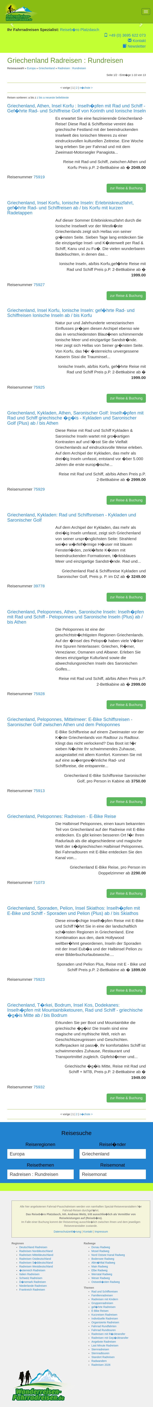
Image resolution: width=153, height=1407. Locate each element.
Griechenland (47, 68)
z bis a (41, 97)
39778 (39, 586)
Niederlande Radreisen (33, 1285)
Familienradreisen (102, 1295)
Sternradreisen (100, 1349)
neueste (50, 97)
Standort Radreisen (103, 1357)
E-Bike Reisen (100, 1310)
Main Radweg (99, 1266)
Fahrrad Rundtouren (103, 1330)
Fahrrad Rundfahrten (103, 1326)
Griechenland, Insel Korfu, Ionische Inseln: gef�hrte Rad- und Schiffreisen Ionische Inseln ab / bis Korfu (71, 313)
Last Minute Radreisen (104, 1345)
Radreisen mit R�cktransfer (108, 1333)
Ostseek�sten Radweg (105, 1281)
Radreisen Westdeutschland (36, 1266)
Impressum (101, 1231)
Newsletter (134, 46)
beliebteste (62, 97)
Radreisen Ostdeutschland (35, 1258)
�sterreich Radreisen (32, 1270)
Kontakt (137, 41)
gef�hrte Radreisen (103, 1306)
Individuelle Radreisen (104, 1318)
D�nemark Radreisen (32, 1281)
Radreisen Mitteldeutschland (36, 1254)
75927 (39, 284)
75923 (39, 979)
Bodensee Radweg (102, 1258)
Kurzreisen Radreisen (104, 1314)
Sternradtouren (100, 1353)
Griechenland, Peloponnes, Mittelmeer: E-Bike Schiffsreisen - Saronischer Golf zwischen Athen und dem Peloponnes (70, 722)
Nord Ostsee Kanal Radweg (108, 1254)
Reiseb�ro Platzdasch (79, 30)
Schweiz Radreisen (30, 1278)
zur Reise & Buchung (126, 188)
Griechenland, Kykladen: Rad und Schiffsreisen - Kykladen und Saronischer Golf (71, 517)
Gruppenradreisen (102, 1303)
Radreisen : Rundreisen (72, 68)
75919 (39, 177)
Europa (31, 68)
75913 (39, 790)
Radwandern (99, 1360)
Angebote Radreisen (103, 1341)
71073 (39, 882)
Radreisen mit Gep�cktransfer (109, 1337)
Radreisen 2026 (100, 1364)
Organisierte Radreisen (105, 1322)
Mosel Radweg (100, 1251)
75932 (39, 1087)
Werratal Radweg (101, 1274)
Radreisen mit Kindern (104, 1299)
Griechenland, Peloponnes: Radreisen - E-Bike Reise (61, 816)
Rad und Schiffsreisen (104, 1291)
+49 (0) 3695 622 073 (125, 35)
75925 (39, 387)
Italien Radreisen (29, 1274)
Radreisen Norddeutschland (36, 1251)
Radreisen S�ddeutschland (36, 1262)
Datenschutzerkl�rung (67, 1231)
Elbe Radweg (99, 1270)
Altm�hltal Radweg (103, 1262)
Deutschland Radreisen (33, 1247)
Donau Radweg (100, 1247)
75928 (39, 693)
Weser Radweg (100, 1278)
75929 (39, 489)
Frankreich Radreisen (32, 1289)
